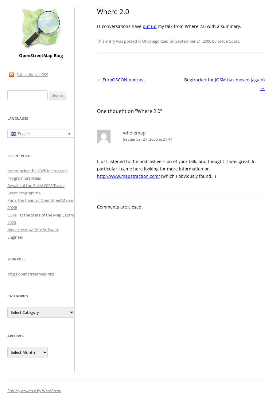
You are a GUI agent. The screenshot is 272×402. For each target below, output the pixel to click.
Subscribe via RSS (32, 74)
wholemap (134, 133)
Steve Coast (228, 41)
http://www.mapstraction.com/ (128, 176)
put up (150, 26)
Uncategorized (155, 41)
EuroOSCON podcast (121, 80)
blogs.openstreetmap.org (30, 274)
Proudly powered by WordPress (34, 390)
